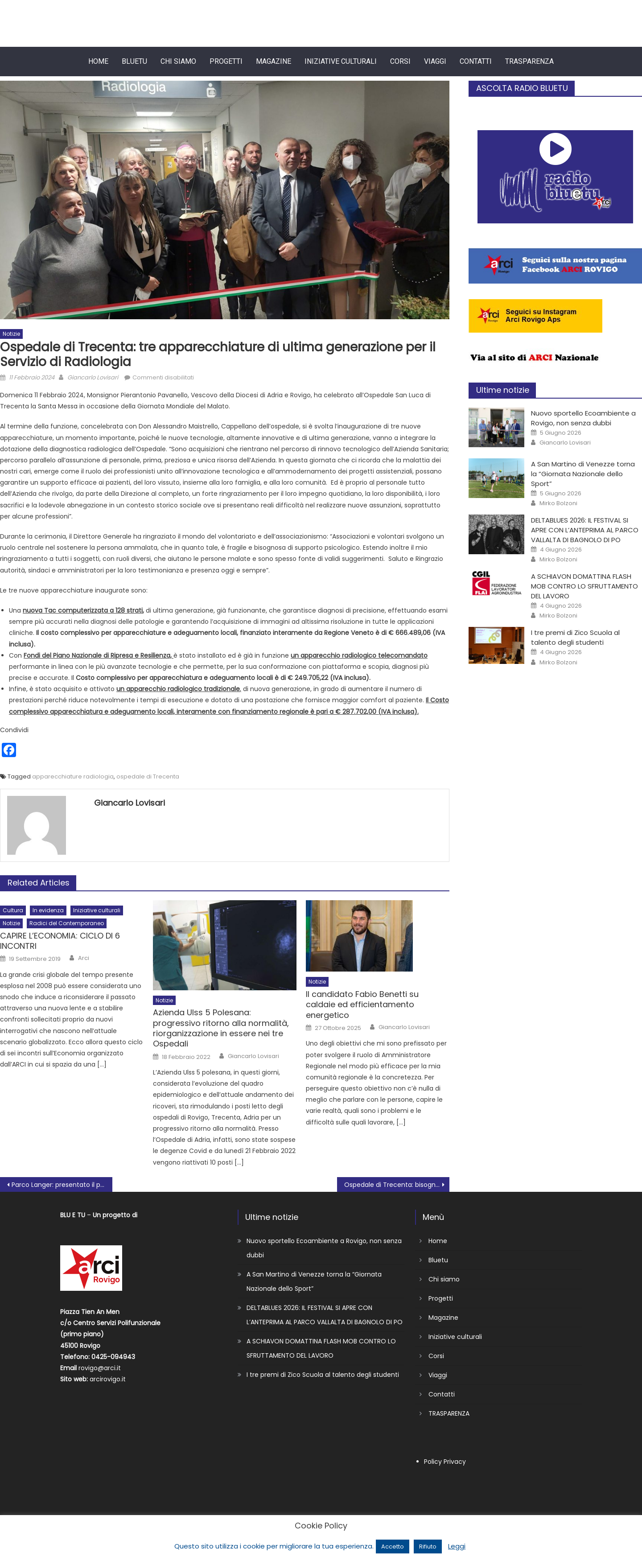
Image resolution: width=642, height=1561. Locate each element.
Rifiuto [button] (427, 1546)
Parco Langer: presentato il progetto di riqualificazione (62, 1184)
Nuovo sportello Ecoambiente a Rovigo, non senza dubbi (583, 418)
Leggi (456, 1546)
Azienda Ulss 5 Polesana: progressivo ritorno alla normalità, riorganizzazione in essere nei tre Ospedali (221, 1028)
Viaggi (435, 61)
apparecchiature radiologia (73, 776)
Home (98, 61)
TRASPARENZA (529, 61)
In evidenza (48, 910)
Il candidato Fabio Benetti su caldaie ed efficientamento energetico (362, 1004)
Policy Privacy (445, 1461)
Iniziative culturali (341, 61)
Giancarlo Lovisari (92, 377)
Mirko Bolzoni (558, 503)
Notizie (11, 334)
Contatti (476, 61)
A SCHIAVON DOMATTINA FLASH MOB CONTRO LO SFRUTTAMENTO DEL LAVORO (584, 586)
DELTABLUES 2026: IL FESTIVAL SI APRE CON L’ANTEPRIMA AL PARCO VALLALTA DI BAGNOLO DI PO (584, 529)
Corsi (400, 61)
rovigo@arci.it (99, 1367)
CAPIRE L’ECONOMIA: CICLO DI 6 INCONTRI (60, 941)
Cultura (13, 910)
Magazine (273, 61)
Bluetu (134, 61)
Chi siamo (178, 61)
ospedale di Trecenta (147, 776)
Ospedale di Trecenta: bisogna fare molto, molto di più (396, 1184)
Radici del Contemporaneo (66, 923)
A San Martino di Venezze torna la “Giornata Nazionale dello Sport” (583, 473)
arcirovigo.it (108, 1379)
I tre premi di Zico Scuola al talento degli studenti (575, 637)
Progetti (226, 61)
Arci (83, 958)
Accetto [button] (392, 1546)
